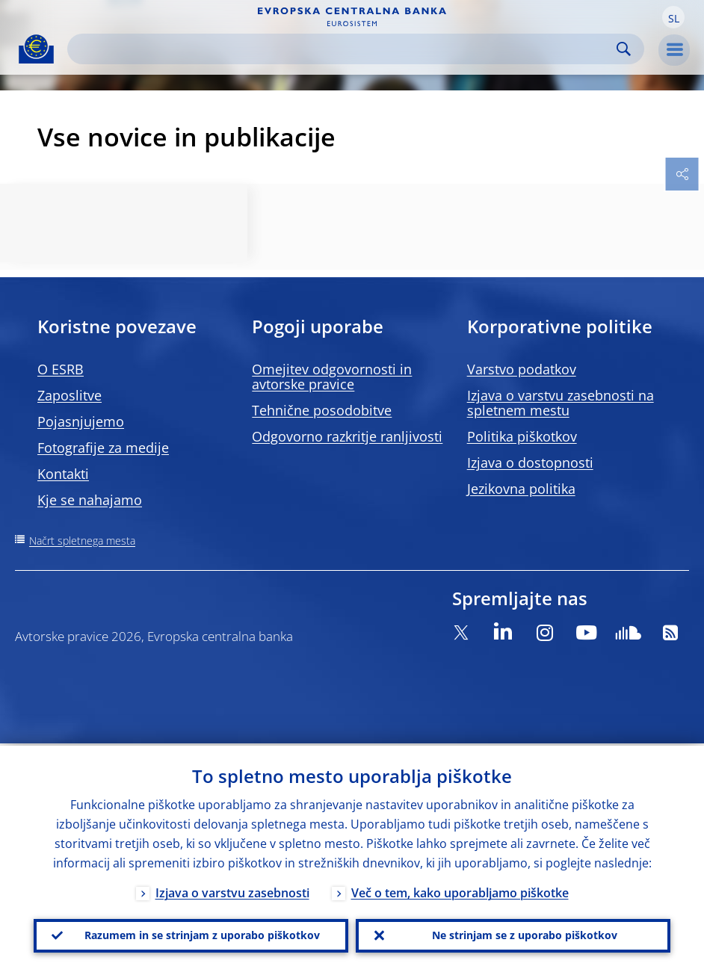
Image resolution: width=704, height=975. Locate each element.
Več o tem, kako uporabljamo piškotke (460, 890)
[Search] (343, 49)
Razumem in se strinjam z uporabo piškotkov (202, 934)
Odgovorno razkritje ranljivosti (347, 436)
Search (623, 49)
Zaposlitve (69, 395)
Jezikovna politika (521, 489)
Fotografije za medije (103, 447)
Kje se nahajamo (89, 500)
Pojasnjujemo (80, 421)
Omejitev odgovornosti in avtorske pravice (332, 376)
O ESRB (60, 369)
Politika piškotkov (522, 436)
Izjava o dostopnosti (530, 462)
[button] (673, 17)
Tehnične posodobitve (322, 410)
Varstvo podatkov (521, 369)
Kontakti (63, 474)
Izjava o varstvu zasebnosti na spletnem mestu (560, 402)
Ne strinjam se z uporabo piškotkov (524, 934)
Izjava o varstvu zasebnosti (232, 890)
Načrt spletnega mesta (82, 540)
